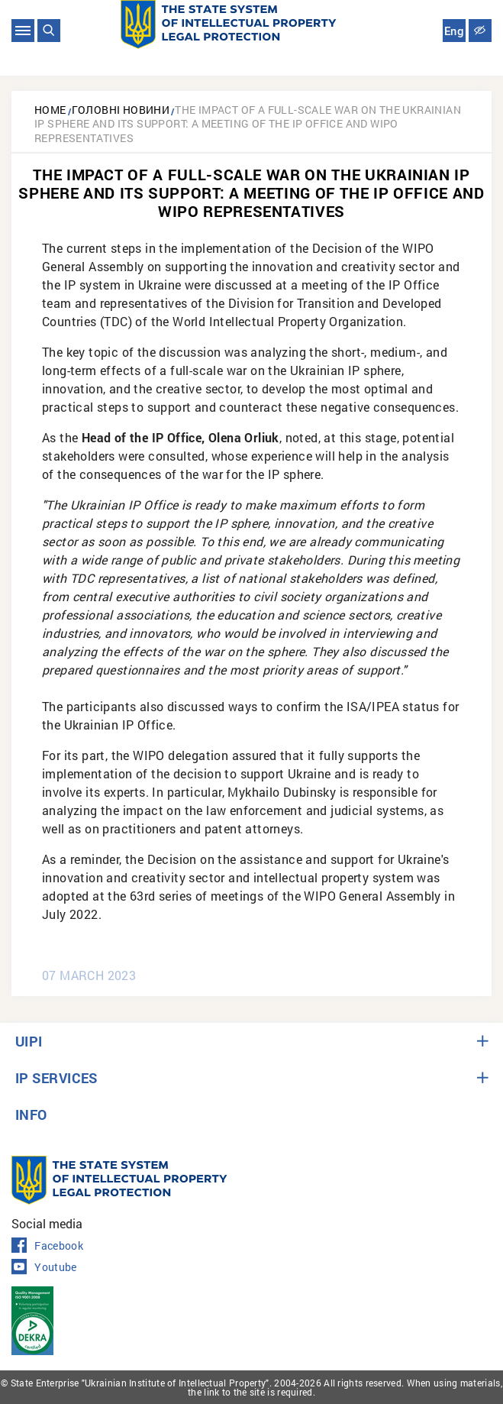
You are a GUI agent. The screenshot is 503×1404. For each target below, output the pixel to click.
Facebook (47, 1246)
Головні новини (121, 109)
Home (50, 109)
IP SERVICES (56, 1078)
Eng (454, 31)
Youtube (44, 1267)
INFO (31, 1114)
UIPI (29, 1041)
